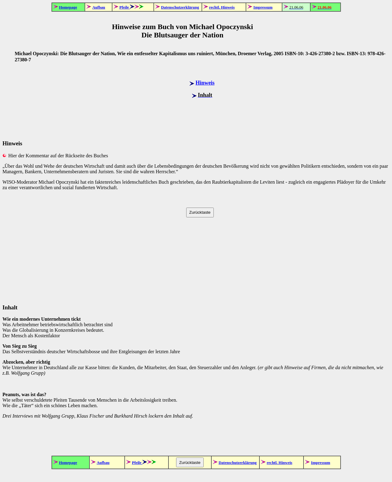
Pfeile (124, 7)
